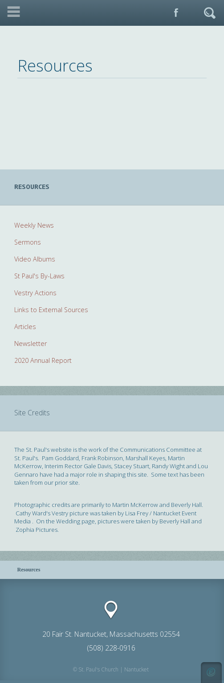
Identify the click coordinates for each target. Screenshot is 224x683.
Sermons (27, 242)
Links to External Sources (51, 309)
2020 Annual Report (43, 360)
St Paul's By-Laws (39, 276)
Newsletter (30, 343)
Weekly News (34, 225)
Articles (25, 326)
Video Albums (34, 259)
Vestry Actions (35, 293)
